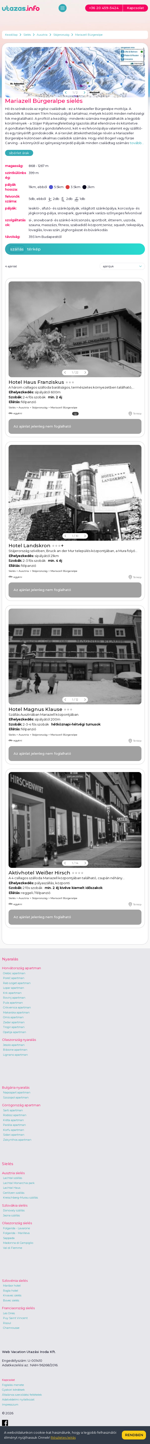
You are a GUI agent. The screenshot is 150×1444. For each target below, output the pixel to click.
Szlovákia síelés (14, 1205)
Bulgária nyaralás (15, 1087)
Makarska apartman (16, 1012)
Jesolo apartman (14, 1045)
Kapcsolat (8, 1380)
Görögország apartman (21, 1105)
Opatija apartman (14, 1032)
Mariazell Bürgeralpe (89, 34)
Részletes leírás (63, 1437)
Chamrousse (11, 1328)
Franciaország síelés (18, 1308)
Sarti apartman (13, 1110)
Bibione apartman (15, 1049)
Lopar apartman (13, 988)
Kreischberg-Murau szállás (20, 1197)
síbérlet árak (19, 153)
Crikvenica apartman (17, 1007)
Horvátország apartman (21, 968)
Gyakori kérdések (13, 1389)
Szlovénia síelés (15, 1281)
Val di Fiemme (12, 1248)
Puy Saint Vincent (15, 1318)
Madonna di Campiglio (18, 1243)
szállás (17, 249)
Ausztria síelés (13, 1173)
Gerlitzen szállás (13, 1193)
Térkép (134, 413)
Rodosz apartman (14, 1115)
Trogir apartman (14, 1027)
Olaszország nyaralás (19, 1040)
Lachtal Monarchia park (19, 1183)
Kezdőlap (11, 34)
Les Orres (9, 1313)
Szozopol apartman (16, 1097)
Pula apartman (13, 1002)
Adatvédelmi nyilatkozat (18, 1399)
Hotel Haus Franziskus (37, 382)
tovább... (137, 143)
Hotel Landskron (30, 545)
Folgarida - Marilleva (16, 1233)
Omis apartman (13, 1017)
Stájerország (61, 34)
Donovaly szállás (14, 1210)
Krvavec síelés (12, 1295)
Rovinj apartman (14, 997)
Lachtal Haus (11, 1188)
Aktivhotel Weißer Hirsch (40, 873)
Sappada (9, 1238)
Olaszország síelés (17, 1223)
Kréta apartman (13, 1120)
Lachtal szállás (12, 1178)
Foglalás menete (13, 1385)
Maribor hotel (12, 1285)
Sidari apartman (13, 1134)
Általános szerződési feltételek (22, 1394)
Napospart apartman (16, 1092)
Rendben (134, 1435)
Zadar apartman (14, 1022)
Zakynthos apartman (17, 1139)
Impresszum (10, 1404)
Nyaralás (10, 959)
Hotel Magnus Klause (36, 709)
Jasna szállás (11, 1215)
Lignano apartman (15, 1054)
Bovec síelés (11, 1300)
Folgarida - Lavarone (16, 1228)
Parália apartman (14, 1125)
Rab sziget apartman (17, 983)
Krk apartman (12, 993)
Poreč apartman (13, 978)
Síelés (27, 34)
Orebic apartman (14, 973)
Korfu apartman (13, 1130)
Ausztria (42, 34)
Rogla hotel (10, 1290)
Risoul (7, 1323)
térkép (34, 249)
